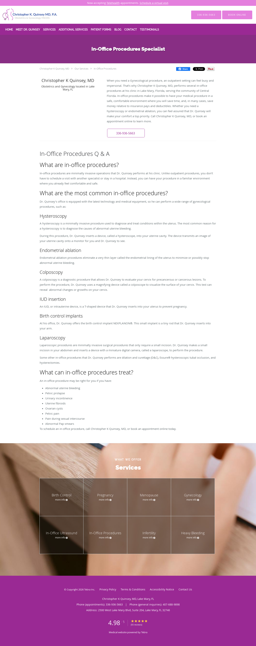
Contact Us (185, 589)
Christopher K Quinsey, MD (54, 68)
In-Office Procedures (105, 68)
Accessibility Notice (162, 589)
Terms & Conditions (133, 589)
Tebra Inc (89, 589)
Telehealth (113, 3)
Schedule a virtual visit (154, 3)
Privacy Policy (107, 589)
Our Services (81, 68)
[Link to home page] (24, 15)
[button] (126, 133)
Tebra (144, 632)
